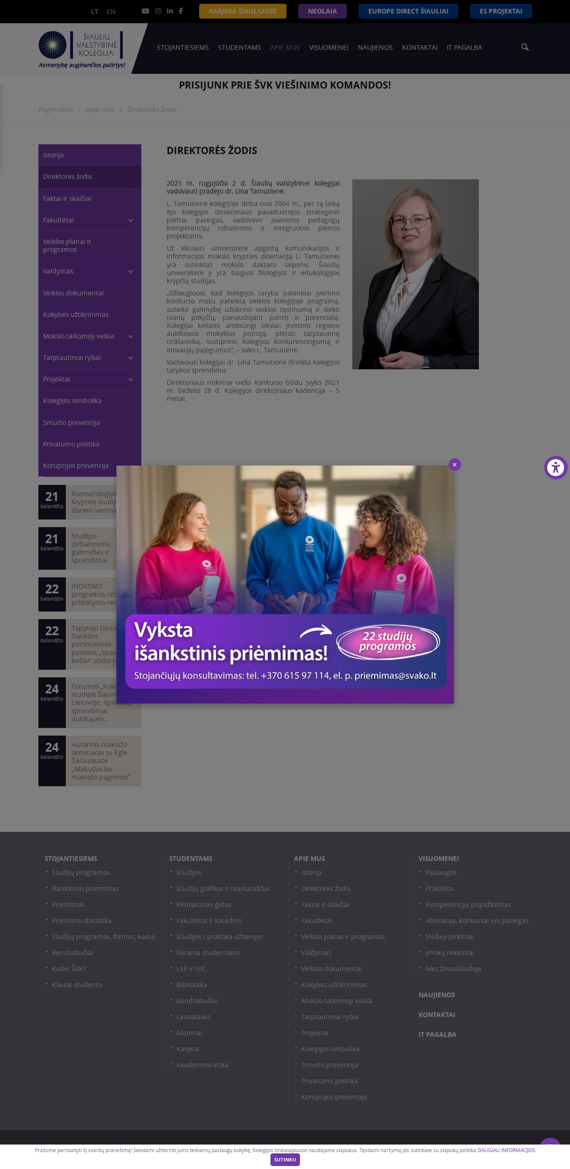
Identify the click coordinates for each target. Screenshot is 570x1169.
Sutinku (285, 1159)
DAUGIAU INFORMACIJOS (506, 1150)
